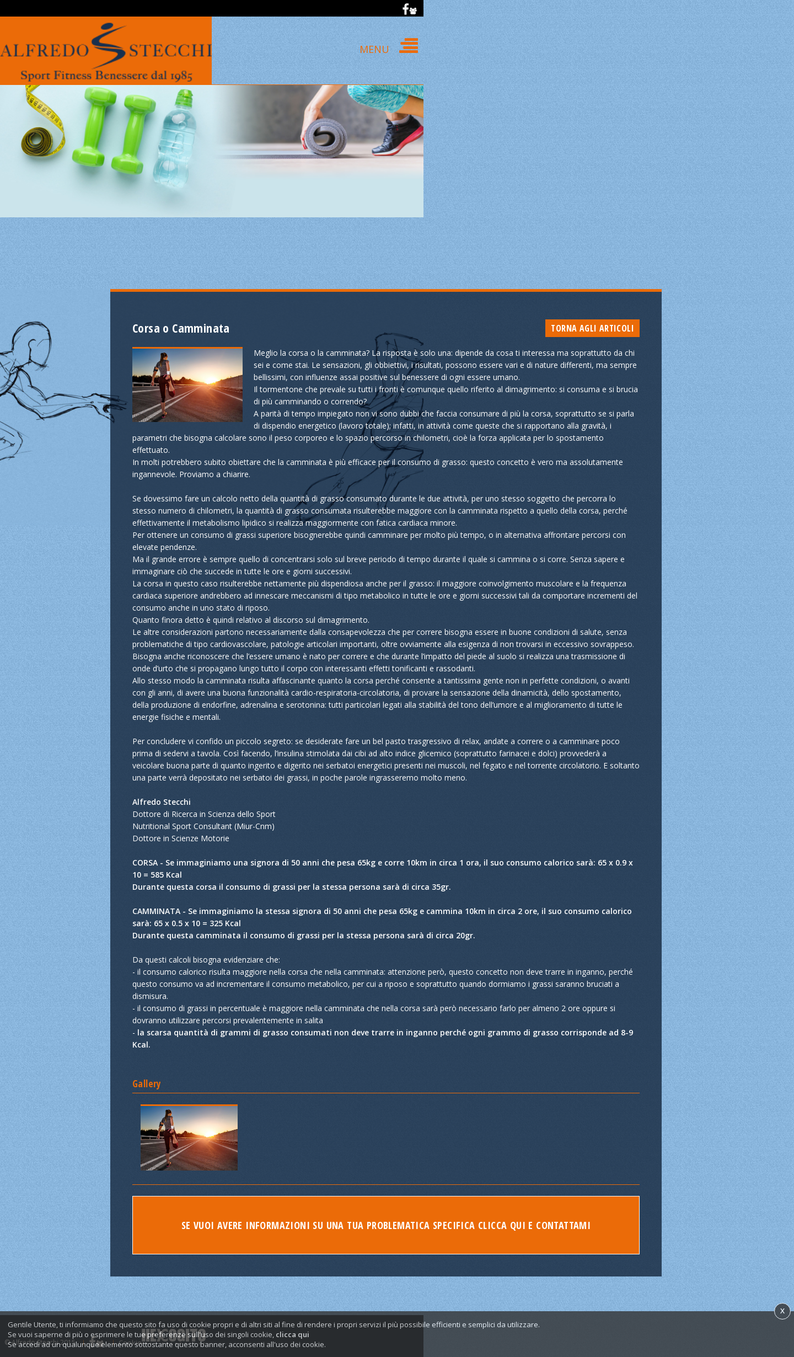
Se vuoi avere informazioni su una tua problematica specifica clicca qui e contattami (386, 1226)
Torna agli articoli (592, 328)
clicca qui (292, 1334)
